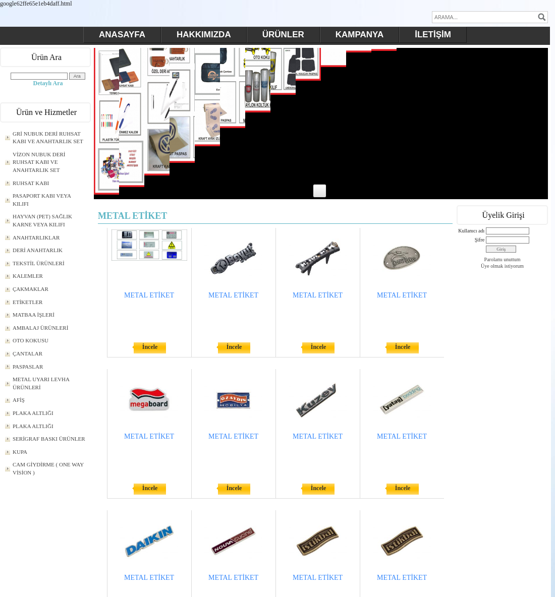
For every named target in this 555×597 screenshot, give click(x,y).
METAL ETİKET (149, 295)
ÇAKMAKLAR (30, 289)
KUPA (20, 452)
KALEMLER (28, 276)
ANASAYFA (122, 34)
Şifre (479, 240)
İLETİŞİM (433, 34)
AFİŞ (19, 400)
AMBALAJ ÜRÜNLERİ (40, 328)
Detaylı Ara (48, 83)
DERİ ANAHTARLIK (38, 250)
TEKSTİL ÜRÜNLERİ (39, 263)
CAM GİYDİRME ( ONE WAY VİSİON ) (48, 468)
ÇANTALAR (27, 353)
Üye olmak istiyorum (502, 266)
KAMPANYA (359, 34)
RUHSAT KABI (31, 183)
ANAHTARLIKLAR (36, 237)
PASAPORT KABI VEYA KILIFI (42, 200)
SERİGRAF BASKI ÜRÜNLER (49, 439)
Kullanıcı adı (471, 230)
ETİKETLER (27, 302)
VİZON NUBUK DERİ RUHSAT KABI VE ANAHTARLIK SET (39, 162)
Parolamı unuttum (502, 259)
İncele (150, 346)
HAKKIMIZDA (204, 34)
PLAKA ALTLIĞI (33, 413)
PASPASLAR (28, 367)
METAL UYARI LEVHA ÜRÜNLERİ (41, 383)
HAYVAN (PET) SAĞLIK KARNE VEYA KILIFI (42, 220)
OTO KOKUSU (30, 340)
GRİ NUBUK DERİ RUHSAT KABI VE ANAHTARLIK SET (48, 138)
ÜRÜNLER (283, 34)
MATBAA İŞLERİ (33, 315)
